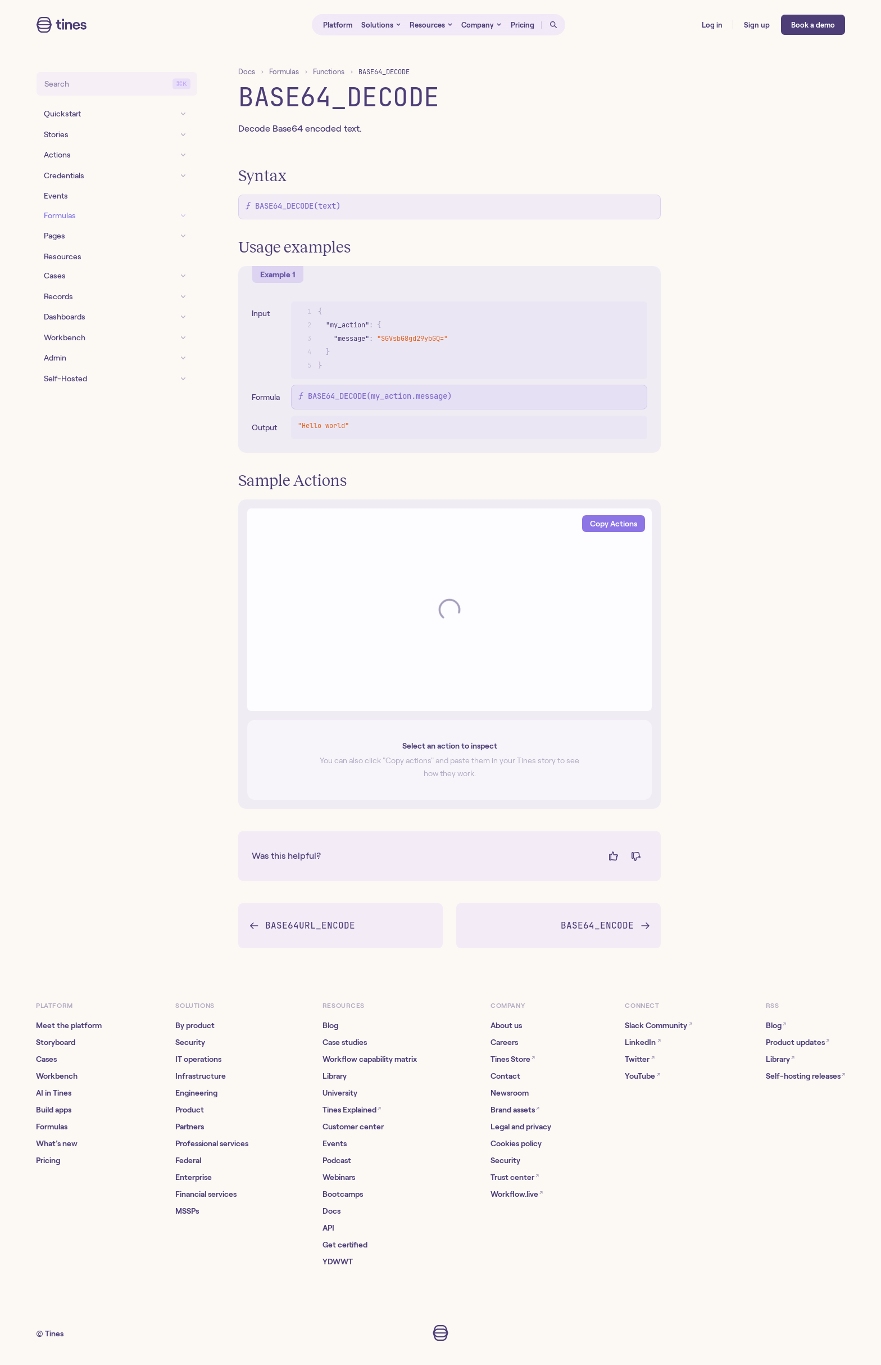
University (340, 1092)
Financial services (206, 1194)
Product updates (797, 1042)
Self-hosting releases (805, 1075)
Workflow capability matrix (370, 1059)
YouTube (642, 1075)
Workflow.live (517, 1194)
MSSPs (187, 1210)
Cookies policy (516, 1143)
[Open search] (553, 25)
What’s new (57, 1143)
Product (189, 1109)
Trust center (515, 1177)
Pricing (48, 1160)
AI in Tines (53, 1092)
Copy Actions (613, 523)
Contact (505, 1075)
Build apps (53, 1109)
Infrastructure (200, 1075)
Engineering (196, 1092)
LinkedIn (642, 1042)
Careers (504, 1042)
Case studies (345, 1042)
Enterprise (193, 1177)
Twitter (639, 1059)
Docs (246, 71)
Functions (328, 71)
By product (195, 1025)
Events (335, 1143)
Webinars (339, 1177)
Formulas (284, 71)
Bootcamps (343, 1194)
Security (190, 1042)
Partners (189, 1126)
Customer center (353, 1126)
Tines (54, 1333)
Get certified (345, 1244)
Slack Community (658, 1025)
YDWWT (338, 1261)
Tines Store (513, 1059)
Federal (188, 1160)
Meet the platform (69, 1025)
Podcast (337, 1160)
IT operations (198, 1059)
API (328, 1227)
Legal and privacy (521, 1126)
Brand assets (515, 1109)
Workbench (57, 1075)
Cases (46, 1059)
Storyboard (55, 1042)
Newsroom (510, 1092)
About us (506, 1025)
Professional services (211, 1143)
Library (335, 1075)
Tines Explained (352, 1109)
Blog (330, 1025)
